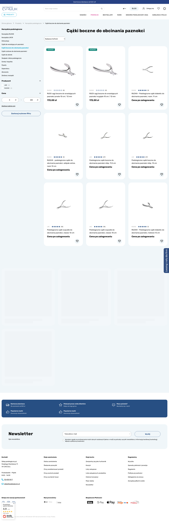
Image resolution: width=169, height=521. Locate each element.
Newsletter (21, 433)
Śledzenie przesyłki (50, 465)
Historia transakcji (92, 477)
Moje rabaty (90, 481)
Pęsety (4, 65)
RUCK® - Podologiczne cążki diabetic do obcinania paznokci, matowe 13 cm (148, 231)
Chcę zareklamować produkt (53, 469)
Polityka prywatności (135, 473)
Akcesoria (5, 72)
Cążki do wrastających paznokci (13, 44)
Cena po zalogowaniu (143, 100)
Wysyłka (131, 461)
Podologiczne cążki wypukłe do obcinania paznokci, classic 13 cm (60, 231)
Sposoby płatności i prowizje (137, 465)
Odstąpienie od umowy (135, 477)
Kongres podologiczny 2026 (137, 15)
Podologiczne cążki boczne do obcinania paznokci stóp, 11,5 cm (102, 161)
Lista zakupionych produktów (96, 473)
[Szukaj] (101, 8)
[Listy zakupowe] (159, 8)
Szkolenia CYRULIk (159, 15)
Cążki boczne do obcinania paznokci (15, 48)
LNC (90, 157)
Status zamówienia (50, 461)
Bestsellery (108, 15)
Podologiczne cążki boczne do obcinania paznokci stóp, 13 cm (144, 161)
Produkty (18, 23)
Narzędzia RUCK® (8, 34)
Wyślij (147, 434)
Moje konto (90, 457)
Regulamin (131, 469)
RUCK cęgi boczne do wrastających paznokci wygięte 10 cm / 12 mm (103, 94)
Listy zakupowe (91, 469)
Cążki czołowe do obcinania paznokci (14, 51)
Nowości (83, 15)
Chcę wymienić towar (51, 477)
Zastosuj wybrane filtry (21, 113)
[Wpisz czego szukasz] (73, 8)
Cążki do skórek (7, 55)
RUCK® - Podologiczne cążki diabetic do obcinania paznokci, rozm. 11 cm (148, 94)
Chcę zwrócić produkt (51, 473)
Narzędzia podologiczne (33, 23)
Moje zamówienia (50, 457)
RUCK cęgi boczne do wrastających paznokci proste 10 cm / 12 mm (61, 94)
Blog (134, 8)
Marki (119, 15)
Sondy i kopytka (7, 62)
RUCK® (49, 90)
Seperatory (5, 69)
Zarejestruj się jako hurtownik (96, 461)
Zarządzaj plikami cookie (136, 481)
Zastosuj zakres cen (8, 106)
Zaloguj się (148, 8)
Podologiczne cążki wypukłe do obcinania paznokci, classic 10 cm (103, 231)
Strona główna (7, 23)
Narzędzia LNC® (7, 37)
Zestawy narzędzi (8, 75)
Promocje (95, 15)
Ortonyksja (5, 41)
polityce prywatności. (77, 441)
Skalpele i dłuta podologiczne (11, 58)
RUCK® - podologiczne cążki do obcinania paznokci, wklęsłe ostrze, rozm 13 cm (61, 163)
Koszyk (88, 465)
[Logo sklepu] (10, 8)
